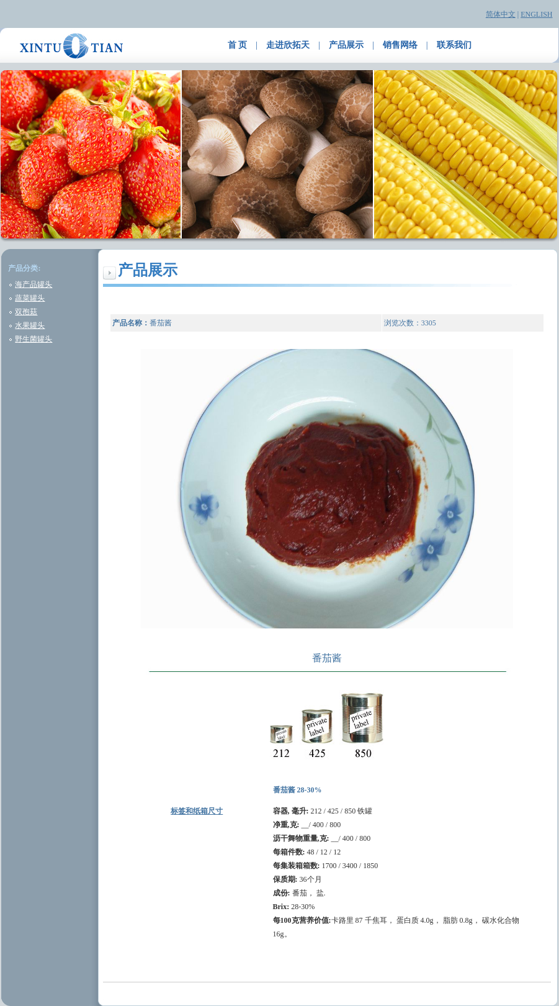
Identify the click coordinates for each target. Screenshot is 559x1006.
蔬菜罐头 (30, 298)
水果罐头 (30, 325)
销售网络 (400, 45)
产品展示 (346, 45)
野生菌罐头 (33, 339)
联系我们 (454, 45)
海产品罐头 (33, 284)
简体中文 (501, 14)
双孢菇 (26, 311)
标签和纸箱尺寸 (197, 811)
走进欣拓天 (288, 45)
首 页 (238, 45)
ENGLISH (536, 14)
